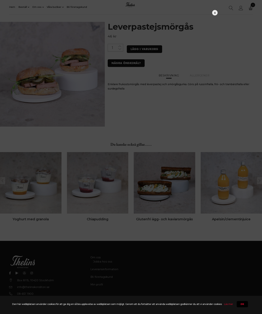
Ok (242, 304)
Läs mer (228, 304)
